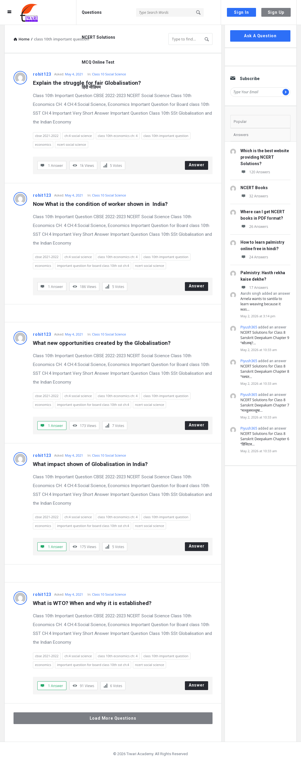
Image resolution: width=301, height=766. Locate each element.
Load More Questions (113, 718)
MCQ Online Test (98, 62)
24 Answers (254, 257)
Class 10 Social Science (109, 195)
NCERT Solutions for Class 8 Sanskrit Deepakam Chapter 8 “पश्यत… (264, 371)
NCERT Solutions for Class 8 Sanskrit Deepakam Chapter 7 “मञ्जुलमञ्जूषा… (264, 405)
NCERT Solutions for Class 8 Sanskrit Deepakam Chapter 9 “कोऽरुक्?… (264, 337)
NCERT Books (254, 187)
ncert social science (71, 144)
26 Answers (254, 226)
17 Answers (254, 287)
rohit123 (42, 74)
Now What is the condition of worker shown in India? (100, 204)
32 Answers (254, 196)
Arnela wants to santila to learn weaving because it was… (261, 304)
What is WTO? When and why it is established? (92, 603)
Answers (240, 135)
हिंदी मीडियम (91, 87)
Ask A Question (260, 35)
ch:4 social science (78, 135)
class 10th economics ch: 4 (118, 135)
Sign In (241, 12)
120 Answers (255, 172)
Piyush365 (248, 327)
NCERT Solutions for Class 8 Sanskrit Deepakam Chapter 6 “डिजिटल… (264, 439)
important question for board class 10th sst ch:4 (93, 265)
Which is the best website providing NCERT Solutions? (264, 157)
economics (43, 144)
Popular (240, 121)
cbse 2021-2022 (46, 135)
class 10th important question (165, 135)
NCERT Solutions (98, 37)
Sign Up (276, 12)
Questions (92, 12)
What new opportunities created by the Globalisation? (101, 343)
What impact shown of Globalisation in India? (90, 464)
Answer (197, 164)
